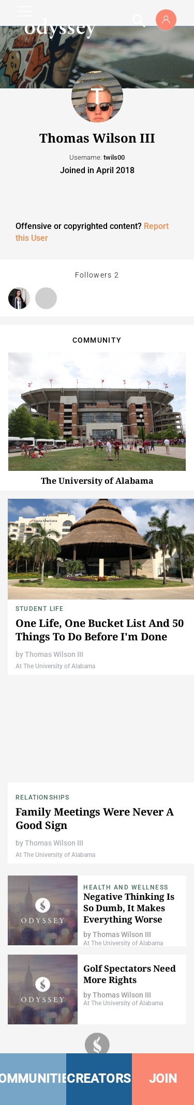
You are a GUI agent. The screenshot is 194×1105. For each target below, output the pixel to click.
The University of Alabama (97, 480)
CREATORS (99, 1078)
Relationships (43, 797)
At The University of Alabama (55, 666)
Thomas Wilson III (54, 654)
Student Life (40, 608)
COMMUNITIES (33, 1078)
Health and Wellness (126, 887)
